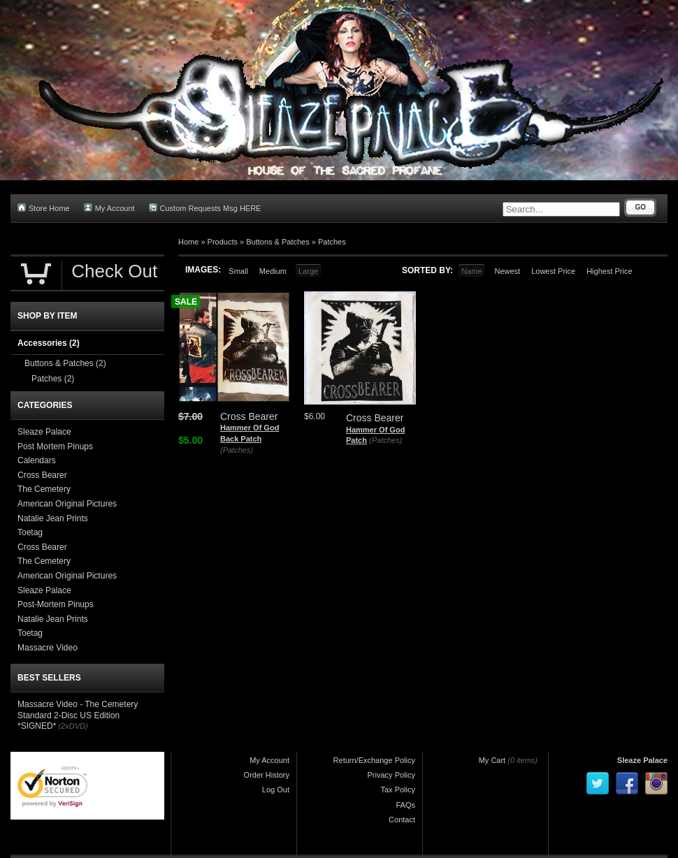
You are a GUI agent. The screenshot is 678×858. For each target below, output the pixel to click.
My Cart (492, 760)
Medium (273, 271)
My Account (109, 207)
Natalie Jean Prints (52, 518)
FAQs (405, 805)
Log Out (275, 789)
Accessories (48, 343)
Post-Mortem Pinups (55, 604)
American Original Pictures (67, 504)
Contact (402, 819)
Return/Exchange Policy (374, 760)
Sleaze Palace (44, 432)
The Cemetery (44, 489)
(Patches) (236, 450)
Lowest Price (553, 271)
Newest (507, 271)
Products (223, 242)
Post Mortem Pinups (55, 446)
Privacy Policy (391, 775)
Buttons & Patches (278, 242)
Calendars (36, 460)
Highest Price (609, 271)
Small (238, 271)
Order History (266, 775)
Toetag (30, 532)
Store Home (43, 207)
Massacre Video (47, 648)
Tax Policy (397, 789)
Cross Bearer (42, 475)
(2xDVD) (72, 726)
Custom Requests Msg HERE (205, 207)
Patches (332, 242)
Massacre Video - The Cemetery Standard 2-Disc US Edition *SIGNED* (77, 715)
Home (188, 242)
